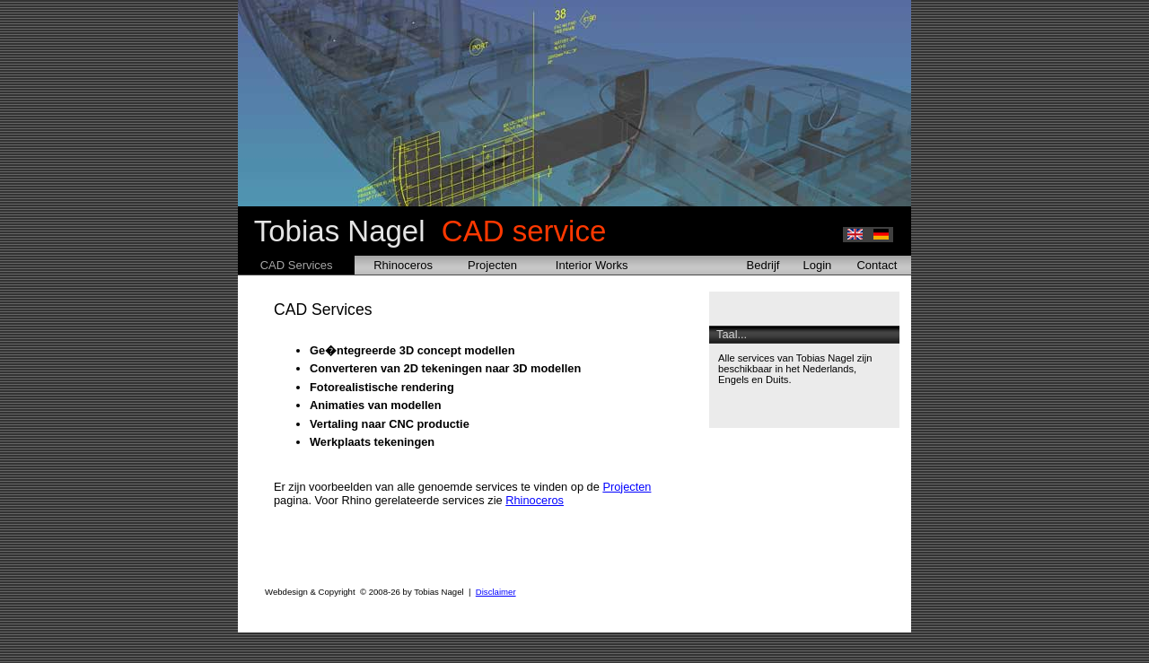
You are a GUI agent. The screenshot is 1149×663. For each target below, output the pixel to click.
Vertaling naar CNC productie (389, 424)
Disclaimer (496, 592)
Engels (733, 379)
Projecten (492, 265)
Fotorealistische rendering (382, 387)
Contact (876, 265)
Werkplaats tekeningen (372, 442)
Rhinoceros (403, 265)
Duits (777, 379)
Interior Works (592, 265)
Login (817, 265)
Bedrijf (763, 265)
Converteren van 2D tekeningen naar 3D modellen (445, 368)
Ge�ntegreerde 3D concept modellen (412, 350)
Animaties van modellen (376, 405)
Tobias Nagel (422, 231)
